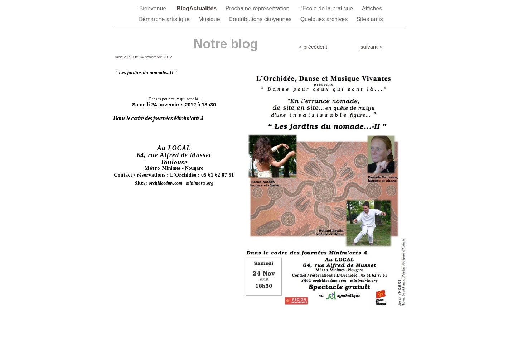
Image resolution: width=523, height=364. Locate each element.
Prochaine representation (258, 8)
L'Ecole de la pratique (326, 8)
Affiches (372, 8)
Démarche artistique (165, 19)
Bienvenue (154, 8)
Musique (210, 19)
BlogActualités (197, 8)
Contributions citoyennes (261, 19)
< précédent (313, 47)
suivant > (371, 47)
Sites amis (370, 19)
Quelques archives (324, 19)
